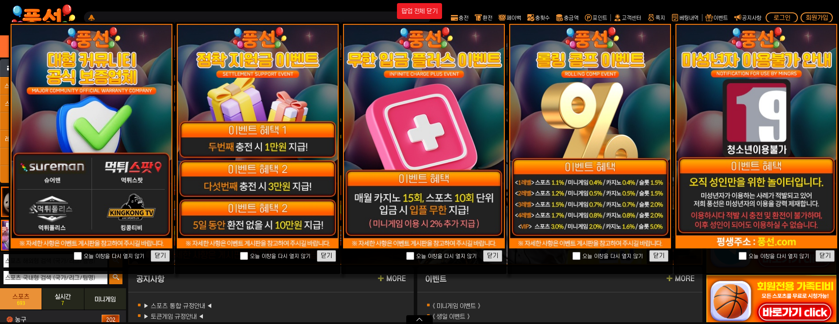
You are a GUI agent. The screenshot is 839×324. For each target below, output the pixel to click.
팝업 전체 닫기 (419, 11)
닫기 (160, 255)
